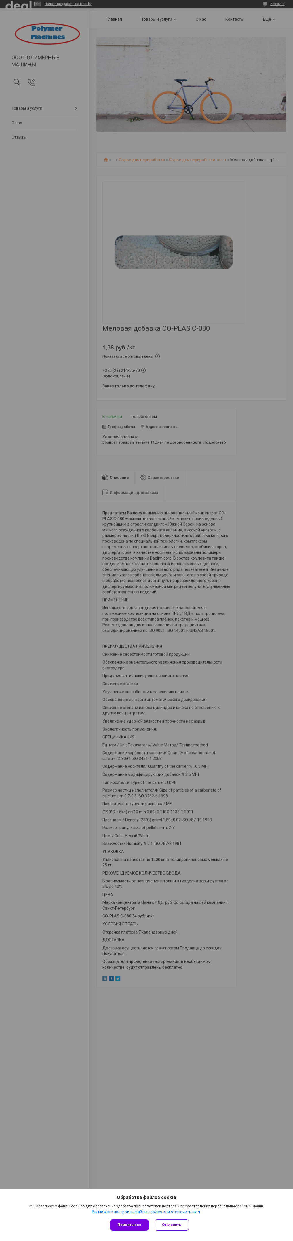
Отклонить (171, 1225)
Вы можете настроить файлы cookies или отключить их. (144, 1212)
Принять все (129, 1225)
